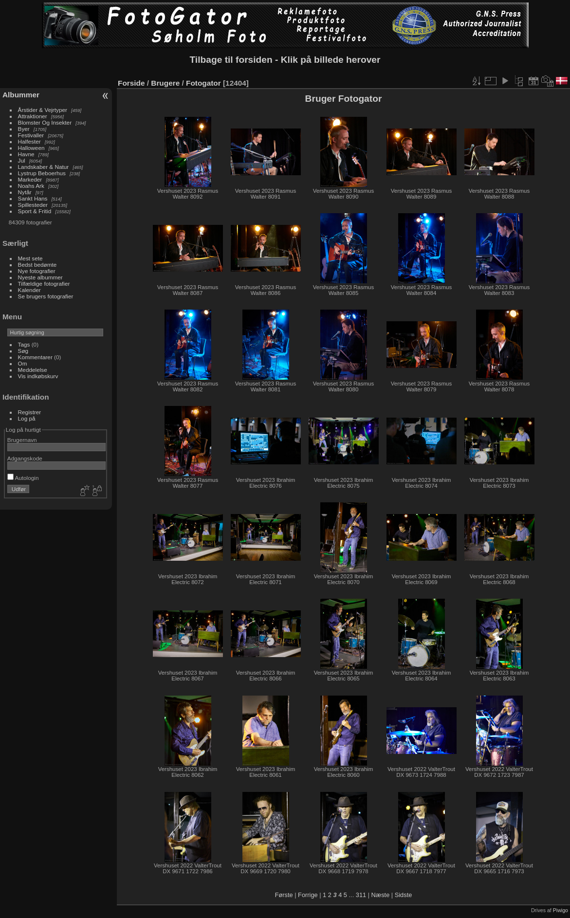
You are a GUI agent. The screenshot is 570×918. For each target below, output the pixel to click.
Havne (26, 154)
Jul (21, 160)
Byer (24, 129)
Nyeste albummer (40, 277)
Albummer (20, 95)
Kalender (29, 290)
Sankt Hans (33, 198)
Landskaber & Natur (43, 167)
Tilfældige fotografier (44, 283)
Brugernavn (22, 440)
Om (22, 363)
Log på (27, 418)
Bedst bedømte (37, 264)
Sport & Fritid (35, 211)
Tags (24, 344)
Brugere (165, 83)
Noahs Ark (31, 186)
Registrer (29, 412)
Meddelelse (32, 370)
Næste (380, 895)
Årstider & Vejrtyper (42, 110)
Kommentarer (35, 357)
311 (361, 895)
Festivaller (31, 135)
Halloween (31, 148)
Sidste (403, 895)
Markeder (30, 179)
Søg (23, 351)
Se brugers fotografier (46, 296)
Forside (131, 83)
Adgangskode (24, 458)
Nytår (25, 192)
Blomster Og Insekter (45, 122)
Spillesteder (33, 205)
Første (284, 895)
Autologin (23, 478)
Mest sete (30, 258)
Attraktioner (32, 116)
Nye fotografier (36, 271)
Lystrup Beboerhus (42, 173)
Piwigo (560, 910)
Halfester (29, 141)
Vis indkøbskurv (38, 376)
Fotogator (203, 83)
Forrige (308, 895)
